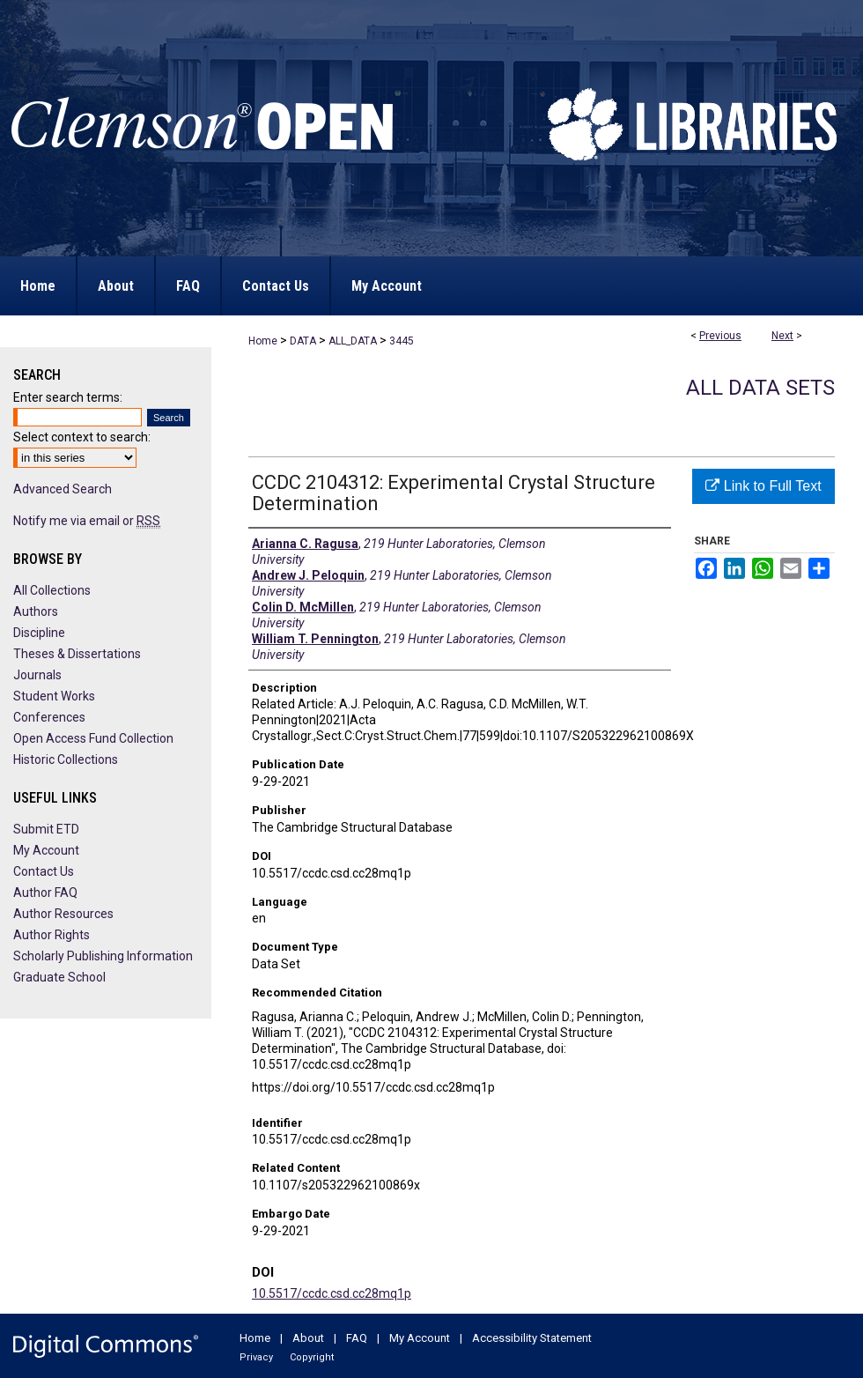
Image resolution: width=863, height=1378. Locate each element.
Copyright (312, 1357)
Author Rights (51, 935)
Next (782, 336)
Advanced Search (62, 489)
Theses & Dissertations (77, 654)
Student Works (54, 696)
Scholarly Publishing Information (103, 956)
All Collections (52, 590)
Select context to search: (82, 437)
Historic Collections (65, 759)
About (308, 1338)
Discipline (39, 633)
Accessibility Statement (532, 1338)
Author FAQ (45, 892)
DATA (303, 341)
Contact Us (43, 871)
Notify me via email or (86, 521)
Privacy (256, 1357)
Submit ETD (46, 829)
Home (262, 341)
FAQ (356, 1338)
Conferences (49, 717)
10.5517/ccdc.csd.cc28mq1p (331, 1293)
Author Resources (63, 914)
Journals (37, 675)
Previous (720, 336)
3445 (401, 341)
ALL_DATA (352, 341)
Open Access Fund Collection (93, 738)
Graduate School (59, 977)
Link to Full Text (763, 485)
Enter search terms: (67, 397)
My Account (46, 850)
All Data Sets (760, 387)
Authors (35, 611)
